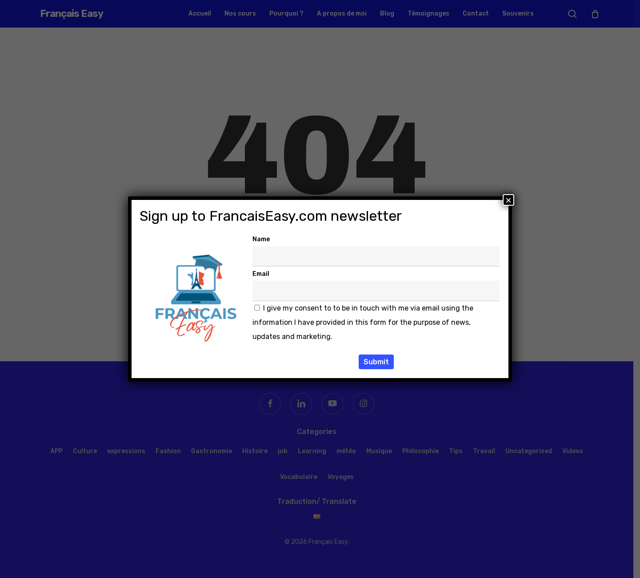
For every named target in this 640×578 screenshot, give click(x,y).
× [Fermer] (508, 200)
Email (260, 274)
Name (261, 239)
